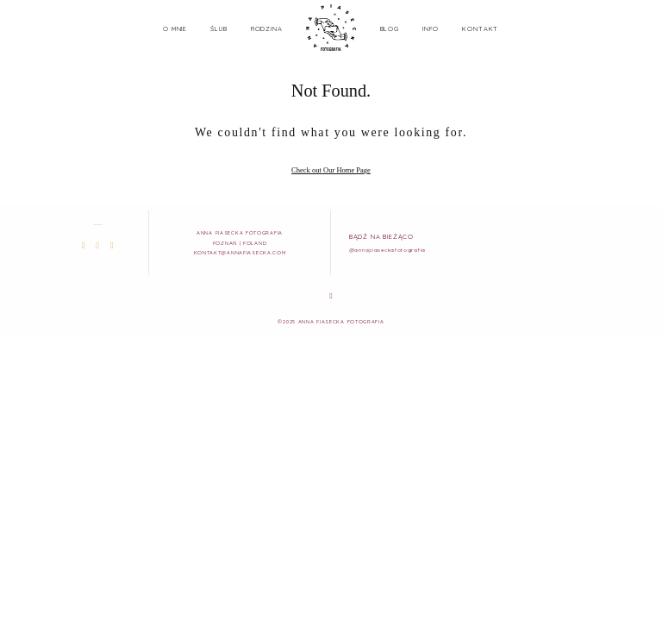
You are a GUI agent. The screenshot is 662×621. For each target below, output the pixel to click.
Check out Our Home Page (331, 170)
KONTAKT (480, 29)
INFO (430, 29)
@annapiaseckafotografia (387, 250)
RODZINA (267, 29)
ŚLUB (218, 29)
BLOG (389, 29)
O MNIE (175, 29)
